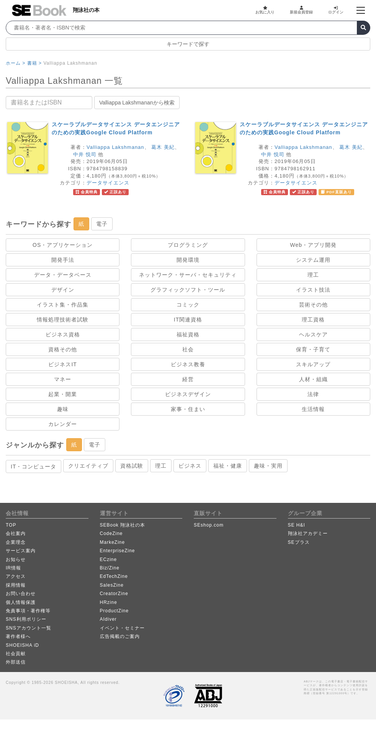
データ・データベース (63, 275)
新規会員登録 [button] (301, 10)
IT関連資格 (188, 319)
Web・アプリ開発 (313, 245)
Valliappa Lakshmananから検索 (137, 103)
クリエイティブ (88, 466)
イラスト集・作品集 (62, 305)
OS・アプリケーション (63, 245)
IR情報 (13, 568)
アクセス (16, 576)
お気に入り (265, 10)
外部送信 (16, 662)
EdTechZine (114, 576)
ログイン (335, 10)
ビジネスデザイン (188, 394)
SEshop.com (209, 525)
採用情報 (16, 585)
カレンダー (62, 424)
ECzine (108, 559)
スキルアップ (313, 364)
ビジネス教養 (188, 364)
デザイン (62, 290)
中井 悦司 (84, 154)
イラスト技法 (313, 290)
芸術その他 (313, 305)
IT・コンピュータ (33, 466)
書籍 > (34, 63)
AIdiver (108, 619)
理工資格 (313, 319)
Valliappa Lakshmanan (115, 147)
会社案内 (16, 533)
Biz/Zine (109, 568)
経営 (188, 379)
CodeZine (111, 533)
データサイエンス (108, 183)
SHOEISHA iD (22, 645)
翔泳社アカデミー (308, 533)
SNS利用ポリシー (26, 619)
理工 (313, 275)
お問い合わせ (21, 593)
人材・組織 (313, 379)
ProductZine (114, 610)
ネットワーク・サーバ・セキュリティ (188, 275)
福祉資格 (188, 334)
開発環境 (188, 260)
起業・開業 (62, 394)
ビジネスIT (62, 364)
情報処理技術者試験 (62, 319)
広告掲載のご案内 (120, 636)
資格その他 (62, 349)
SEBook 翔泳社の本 (122, 525)
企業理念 (16, 542)
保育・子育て (313, 349)
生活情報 (313, 409)
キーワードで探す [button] (188, 44)
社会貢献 (16, 653)
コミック (188, 305)
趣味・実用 (268, 466)
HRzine (108, 602)
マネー (62, 379)
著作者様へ (18, 636)
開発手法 (62, 260)
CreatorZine (114, 593)
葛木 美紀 (163, 147)
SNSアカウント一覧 (28, 628)
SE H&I (296, 525)
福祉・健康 (227, 466)
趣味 (63, 409)
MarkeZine (112, 542)
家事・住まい (188, 409)
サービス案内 (21, 550)
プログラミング (188, 245)
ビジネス (189, 466)
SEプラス (299, 542)
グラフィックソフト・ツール (187, 290)
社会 (188, 349)
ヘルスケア (313, 334)
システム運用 (313, 260)
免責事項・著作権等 (28, 610)
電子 (102, 224)
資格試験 (131, 466)
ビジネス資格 (63, 334)
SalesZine (112, 585)
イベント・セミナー (122, 628)
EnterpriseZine (117, 550)
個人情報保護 (21, 602)
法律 (313, 394)
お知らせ (16, 559)
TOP (11, 525)
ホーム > (15, 63)
